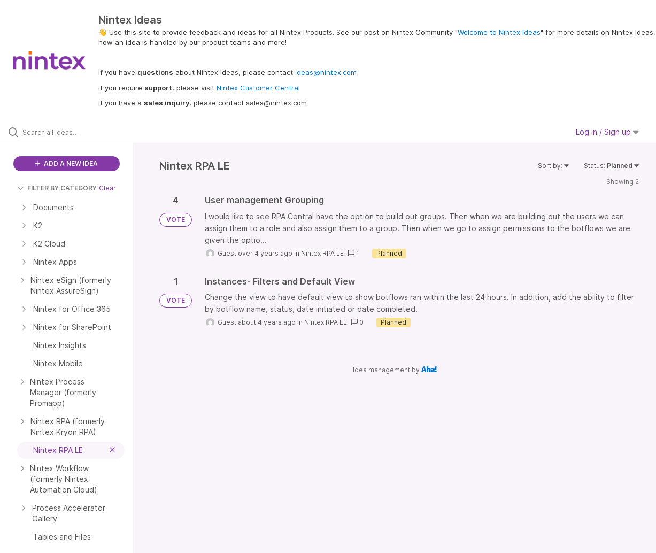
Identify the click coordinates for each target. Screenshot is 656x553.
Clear (107, 188)
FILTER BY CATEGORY (57, 188)
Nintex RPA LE (322, 253)
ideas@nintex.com (326, 72)
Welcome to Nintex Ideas (499, 32)
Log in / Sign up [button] (607, 131)
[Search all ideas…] (79, 132)
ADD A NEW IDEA (66, 163)
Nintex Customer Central (258, 87)
